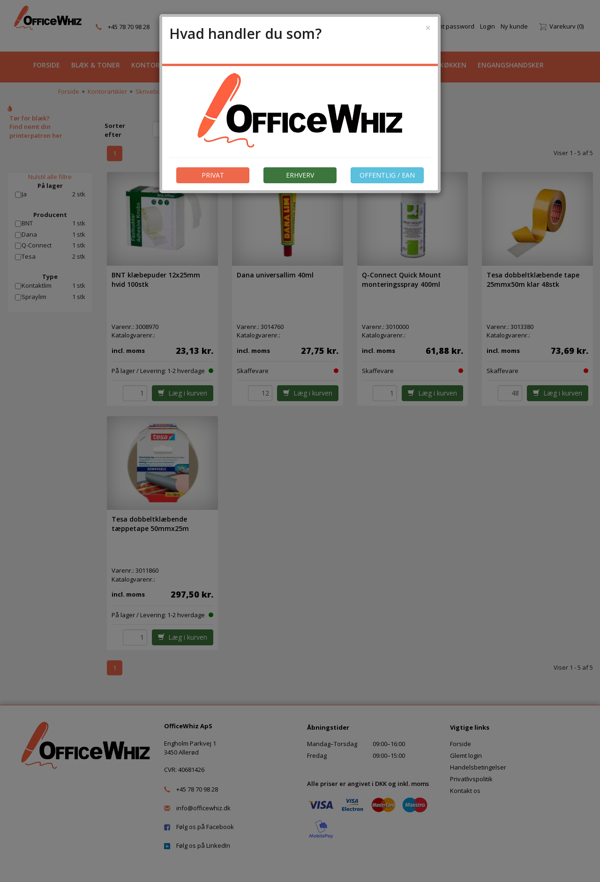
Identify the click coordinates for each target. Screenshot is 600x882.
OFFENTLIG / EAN (387, 175)
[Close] (428, 28)
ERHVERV (300, 175)
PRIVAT (213, 175)
